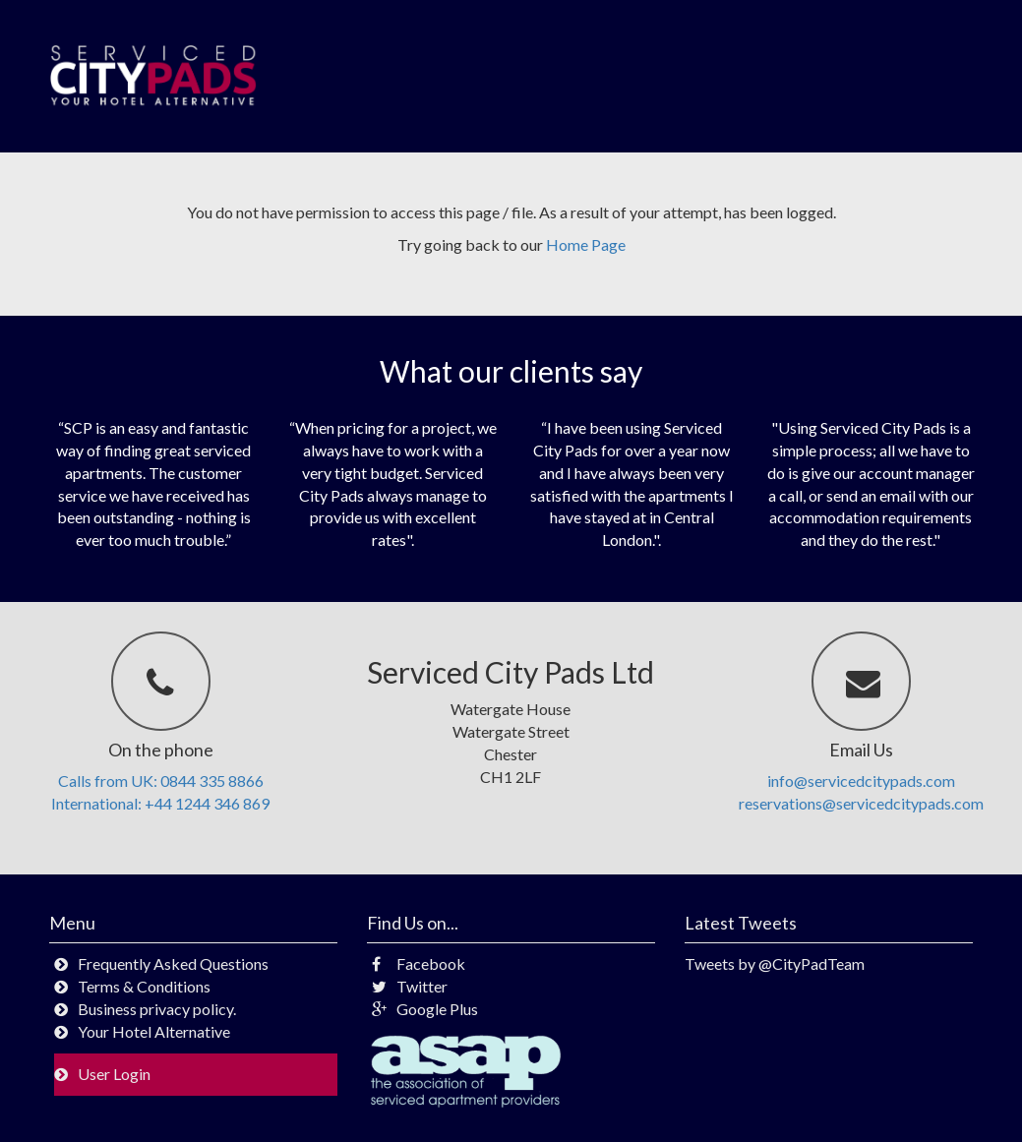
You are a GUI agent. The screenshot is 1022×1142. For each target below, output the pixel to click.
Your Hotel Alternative (154, 1031)
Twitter (410, 986)
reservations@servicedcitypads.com (861, 803)
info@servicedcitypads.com (861, 780)
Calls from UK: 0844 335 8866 (161, 780)
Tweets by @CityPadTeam (775, 963)
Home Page (586, 244)
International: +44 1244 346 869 (160, 803)
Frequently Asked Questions (173, 963)
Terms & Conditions (144, 986)
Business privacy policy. (157, 1008)
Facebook (418, 963)
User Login (114, 1073)
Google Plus (425, 1008)
